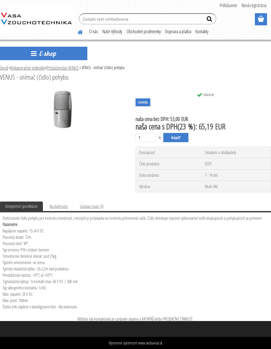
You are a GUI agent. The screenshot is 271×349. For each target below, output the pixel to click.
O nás (93, 31)
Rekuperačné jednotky (27, 68)
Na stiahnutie (58, 206)
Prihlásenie (228, 5)
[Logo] (36, 19)
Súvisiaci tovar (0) (92, 206)
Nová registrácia (254, 5)
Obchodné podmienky (144, 31)
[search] (210, 20)
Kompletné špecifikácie (21, 206)
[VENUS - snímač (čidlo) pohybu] (63, 91)
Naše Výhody (112, 31)
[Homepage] (77, 31)
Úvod (4, 68)
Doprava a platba (178, 31)
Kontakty (202, 31)
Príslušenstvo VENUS (63, 68)
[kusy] (146, 137)
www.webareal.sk (150, 343)
